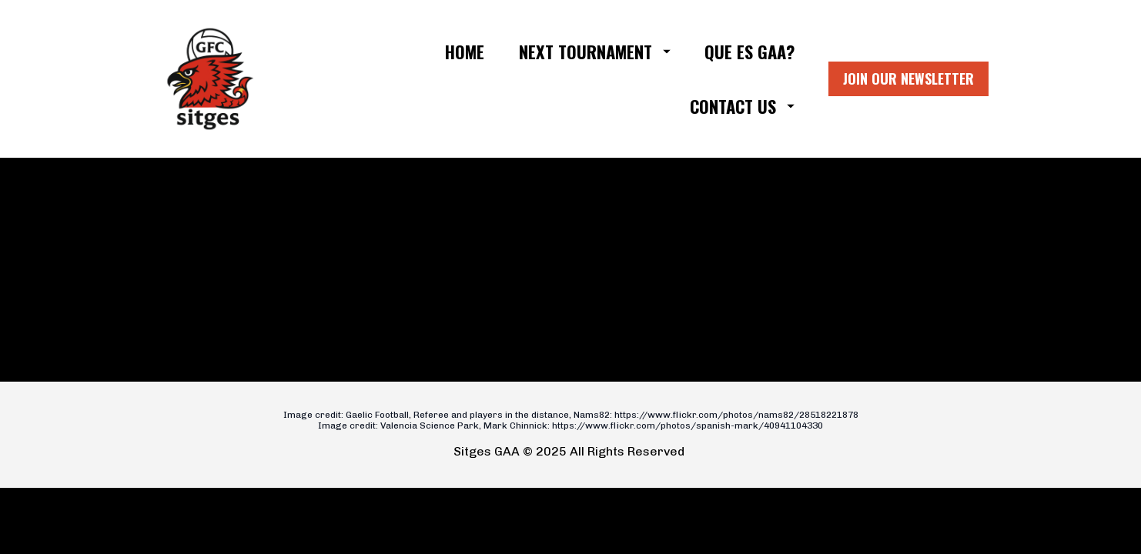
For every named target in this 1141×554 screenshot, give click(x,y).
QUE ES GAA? (749, 51)
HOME (464, 51)
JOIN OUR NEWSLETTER (908, 78)
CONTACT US (742, 105)
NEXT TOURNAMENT (595, 51)
